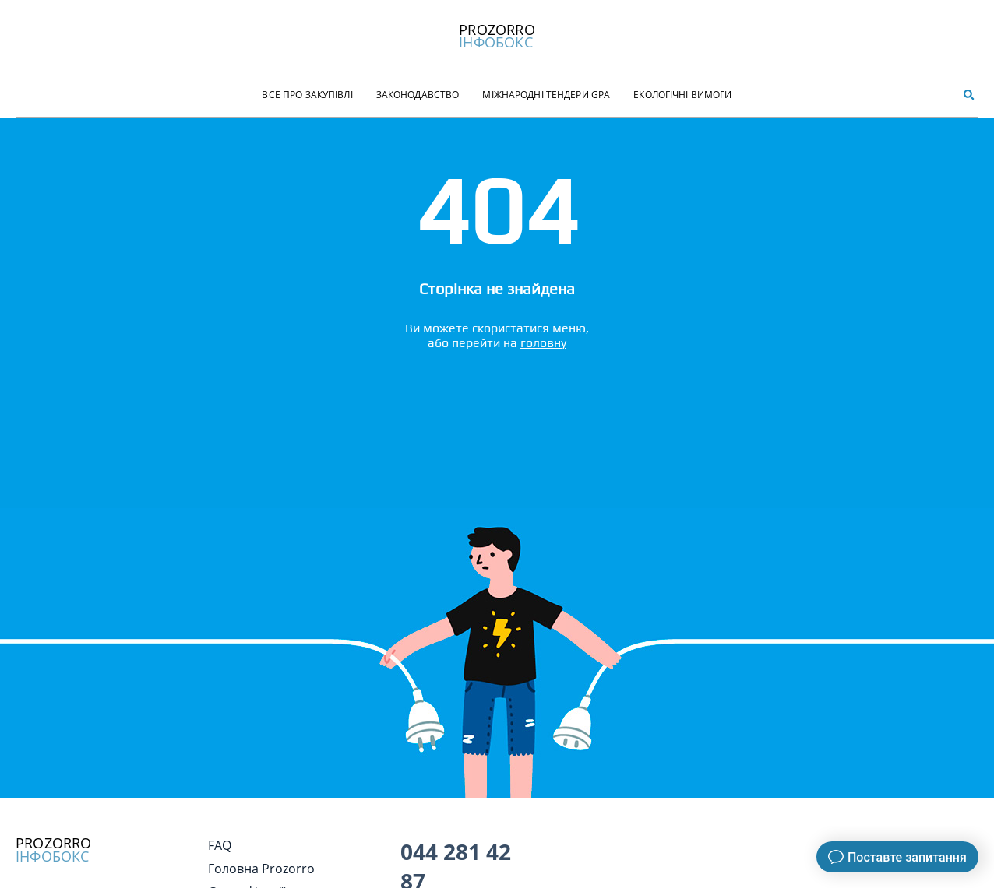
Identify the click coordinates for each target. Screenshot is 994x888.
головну (543, 342)
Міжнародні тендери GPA (546, 94)
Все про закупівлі (307, 94)
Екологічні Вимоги (682, 94)
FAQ (219, 845)
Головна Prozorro (261, 868)
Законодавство (418, 94)
